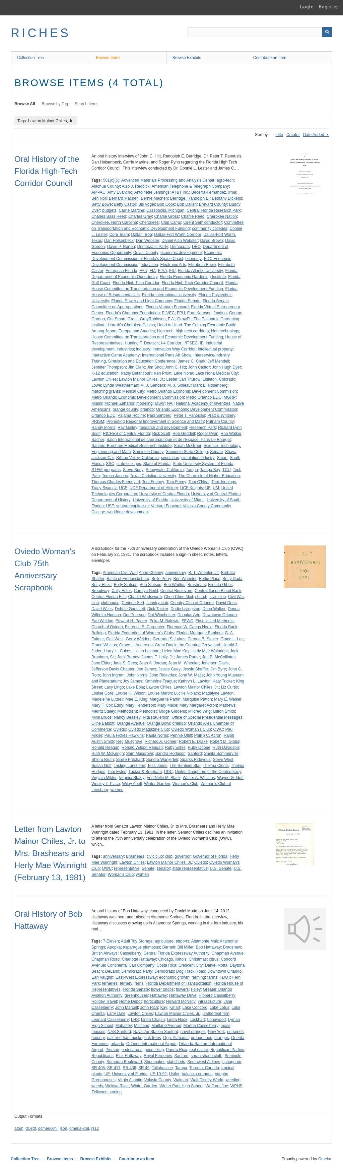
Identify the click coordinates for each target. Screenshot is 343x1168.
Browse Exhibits (187, 57)
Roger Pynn (207, 433)
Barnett (168, 947)
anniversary (175, 572)
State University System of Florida (203, 463)
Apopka (114, 947)
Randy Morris (103, 427)
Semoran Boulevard (124, 1061)
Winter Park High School (181, 1086)
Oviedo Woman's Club (191, 729)
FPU (181, 313)
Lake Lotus (219, 1007)
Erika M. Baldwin (164, 621)
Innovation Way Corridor (174, 349)
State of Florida (156, 463)
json (63, 1128)
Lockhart (197, 1019)
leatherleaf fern (216, 1013)
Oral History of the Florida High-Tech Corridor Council (46, 171)
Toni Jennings (223, 481)
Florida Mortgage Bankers (200, 633)
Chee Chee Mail (178, 596)
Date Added (314, 134)
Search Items (86, 104)
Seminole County (148, 451)
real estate (198, 1049)
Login (307, 6)
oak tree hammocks (124, 1037)
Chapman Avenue (228, 953)
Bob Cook (166, 204)
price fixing (154, 1049)
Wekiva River (117, 1086)
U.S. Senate (221, 868)
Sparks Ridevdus (195, 759)
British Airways (104, 953)
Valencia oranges (197, 1074)
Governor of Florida (210, 856)
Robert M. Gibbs (224, 741)
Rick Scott (161, 433)
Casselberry (130, 953)
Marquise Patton (197, 699)
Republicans (102, 1055)
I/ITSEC (191, 343)
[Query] (260, 32)
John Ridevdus (162, 675)
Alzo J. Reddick (136, 186)
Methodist (148, 711)
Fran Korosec (199, 313)
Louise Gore (102, 693)
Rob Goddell (184, 433)
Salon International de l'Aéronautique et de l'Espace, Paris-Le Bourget (169, 439)
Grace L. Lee (232, 639)
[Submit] (327, 32)
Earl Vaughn (102, 977)
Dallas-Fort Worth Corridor (177, 234)
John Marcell (126, 1007)
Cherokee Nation (222, 216)
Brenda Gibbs (220, 584)
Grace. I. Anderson (136, 645)
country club (157, 602)
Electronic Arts (173, 264)
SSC (110, 463)
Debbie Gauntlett (130, 608)
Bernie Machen (154, 198)
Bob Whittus (174, 584)
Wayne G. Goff (230, 777)
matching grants (105, 391)
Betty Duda (232, 578)
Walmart (181, 1080)
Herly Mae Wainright (210, 651)
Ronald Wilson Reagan (142, 747)
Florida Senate (187, 301)
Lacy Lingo (114, 687)
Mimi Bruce (101, 717)
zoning (116, 1092)
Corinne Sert (133, 602)
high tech (165, 331)
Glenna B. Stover (203, 639)
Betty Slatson (126, 584)
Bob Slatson (150, 584)
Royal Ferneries (158, 1055)
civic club (217, 596)
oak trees (152, 1037)
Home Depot (130, 1001)
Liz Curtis (229, 687)
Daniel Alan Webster (179, 240)
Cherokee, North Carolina (114, 222)
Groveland (211, 645)
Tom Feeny (176, 481)
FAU (143, 270)
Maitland (141, 1025)
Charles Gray (140, 216)
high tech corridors (192, 331)
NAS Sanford (119, 1031)
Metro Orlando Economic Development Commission (137, 397)
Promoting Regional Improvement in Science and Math (155, 421)
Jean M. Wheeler (183, 663)
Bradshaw (232, 947)
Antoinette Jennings (151, 192)
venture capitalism (132, 506)
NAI (170, 403)
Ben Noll (99, 198)
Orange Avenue (130, 723)
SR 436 (129, 1067)
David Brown (211, 240)
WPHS (236, 1086)
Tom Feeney (153, 481)
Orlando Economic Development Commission (196, 409)
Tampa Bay (210, 469)
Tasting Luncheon (129, 765)
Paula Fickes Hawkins (124, 735)
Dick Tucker (157, 608)
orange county (125, 409)
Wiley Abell (132, 783)
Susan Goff (101, 765)
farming (198, 977)
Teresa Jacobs (115, 475)
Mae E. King (136, 699)
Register (328, 6)
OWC (218, 729)
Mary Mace (167, 705)
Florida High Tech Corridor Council (192, 282)
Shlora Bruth (102, 759)
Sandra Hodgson (170, 753)
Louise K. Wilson (130, 693)
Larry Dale (116, 1013)
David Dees (226, 602)
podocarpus (131, 1049)
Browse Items (108, 57)
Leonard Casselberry (110, 1019)
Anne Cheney (151, 572)
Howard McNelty (181, 1001)
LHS (135, 1019)
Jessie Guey (169, 669)
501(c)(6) (111, 180)
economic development (181, 252)
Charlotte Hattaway (139, 959)
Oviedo (119, 729)
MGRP (230, 397)
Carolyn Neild (146, 590)
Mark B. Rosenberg (210, 385)
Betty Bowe (101, 204)
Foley (196, 989)
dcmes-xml (48, 1128)
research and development (163, 427)
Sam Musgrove (139, 753)
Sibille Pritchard (130, 759)
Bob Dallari (187, 204)
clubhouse (110, 602)
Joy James (132, 681)
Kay (163, 1007)
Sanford (195, 753)
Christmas (198, 959)
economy (193, 258)
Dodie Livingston (185, 608)
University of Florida (150, 500)
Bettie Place (209, 578)
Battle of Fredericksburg (128, 578)
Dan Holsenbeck (119, 240)
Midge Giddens (172, 711)
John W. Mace (191, 675)
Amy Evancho (120, 192)
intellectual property (215, 349)
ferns (139, 983)
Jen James (146, 669)
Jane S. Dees (125, 663)
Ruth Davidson (226, 747)
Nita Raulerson (156, 717)
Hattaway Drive (182, 995)
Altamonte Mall (204, 941)
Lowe (96, 385)
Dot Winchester (161, 614)
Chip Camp (171, 222)
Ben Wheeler (185, 578)
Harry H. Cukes (117, 651)
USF (110, 506)
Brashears (197, 584)
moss (225, 1025)
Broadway (100, 590)
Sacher (97, 439)
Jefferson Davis (214, 663)
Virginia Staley (132, 777)
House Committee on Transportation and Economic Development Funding (157, 337)
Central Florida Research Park (214, 210)
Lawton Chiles (104, 379)
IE (202, 343)
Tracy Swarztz (104, 487)
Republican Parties (227, 1049)
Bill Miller (186, 947)
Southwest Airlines (203, 1061)
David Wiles (102, 608)
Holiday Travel (104, 1001)
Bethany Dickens (227, 198)
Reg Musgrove (129, 741)
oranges (221, 1037)
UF (208, 487)
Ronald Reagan (105, 747)
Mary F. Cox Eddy (107, 705)
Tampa (192, 469)
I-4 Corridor (171, 343)
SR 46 (143, 1067)
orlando (147, 409)
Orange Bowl (158, 723)
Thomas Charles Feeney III (115, 481)
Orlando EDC (103, 415)
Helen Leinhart (146, 651)
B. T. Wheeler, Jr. (204, 572)
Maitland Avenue (166, 1025)
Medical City (133, 391)
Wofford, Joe (217, 1086)
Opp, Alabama (176, 1037)
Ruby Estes (175, 747)
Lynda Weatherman (120, 385)
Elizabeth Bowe (202, 264)
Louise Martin (160, 693)
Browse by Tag (55, 104)
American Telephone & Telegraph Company (190, 186)
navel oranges (192, 1031)
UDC (168, 771)
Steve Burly (133, 469)
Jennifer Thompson (108, 367)
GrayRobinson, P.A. (157, 319)
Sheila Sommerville (221, 753)
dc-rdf (30, 1128)
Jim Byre (218, 669)
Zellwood (99, 1092)
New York (216, 1031)
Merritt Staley (103, 711)
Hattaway (158, 995)
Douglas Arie (189, 614)
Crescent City (191, 965)
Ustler (174, 1074)
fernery (126, 983)
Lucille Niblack (187, 693)
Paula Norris (157, 735)
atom (18, 1128)
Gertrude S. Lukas (169, 639)
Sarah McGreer (187, 445)
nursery (98, 1037)
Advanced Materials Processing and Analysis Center (167, 180)
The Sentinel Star (185, 765)
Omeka (324, 1159)
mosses (98, 1031)
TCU (226, 469)
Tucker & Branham (145, 771)
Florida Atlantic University (200, 270)
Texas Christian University (153, 475)
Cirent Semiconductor (202, 222)
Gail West (115, 639)
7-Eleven (111, 941)
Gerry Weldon (138, 639)
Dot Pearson (134, 614)
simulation (170, 457)
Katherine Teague (160, 681)
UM (216, 487)
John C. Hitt (175, 367)
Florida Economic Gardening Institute (193, 276)
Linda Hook (177, 1019)
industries (125, 349)
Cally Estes (122, 590)
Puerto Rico (176, 1049)
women (117, 789)
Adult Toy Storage (137, 941)
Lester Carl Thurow (183, 379)
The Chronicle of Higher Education (208, 475)
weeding (233, 1080)
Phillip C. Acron (207, 735)
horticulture (154, 1001)
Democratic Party (152, 246)
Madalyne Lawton (217, 693)
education (149, 264)
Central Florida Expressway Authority (176, 953)
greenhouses (136, 995)
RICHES (41, 33)
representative (126, 868)
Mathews (227, 705)
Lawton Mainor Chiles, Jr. (141, 379)
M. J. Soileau (179, 385)
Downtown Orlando (220, 614)
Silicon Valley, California (137, 457)
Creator (293, 134)
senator (163, 868)
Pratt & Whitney (221, 415)
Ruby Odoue (199, 747)
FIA (152, 270)
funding (219, 313)
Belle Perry (161, 578)
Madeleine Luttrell (107, 699)
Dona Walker (214, 608)
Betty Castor (125, 204)
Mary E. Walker (228, 699)
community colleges (209, 228)
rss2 (95, 1128)
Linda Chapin (153, 1019)
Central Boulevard (176, 590)
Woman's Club (185, 783)
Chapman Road (105, 959)
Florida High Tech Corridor (136, 282)
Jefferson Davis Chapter (113, 669)
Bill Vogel (146, 204)
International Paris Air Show (166, 355)
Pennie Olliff (181, 735)
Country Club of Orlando (192, 602)
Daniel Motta (216, 965)
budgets (109, 210)
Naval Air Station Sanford (155, 1031)
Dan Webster (147, 240)
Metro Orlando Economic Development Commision (191, 391)
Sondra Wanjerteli (162, 759)
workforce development (128, 512)
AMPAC (98, 192)
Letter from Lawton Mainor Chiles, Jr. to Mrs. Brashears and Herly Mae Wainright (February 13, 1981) (50, 853)
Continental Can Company (130, 965)
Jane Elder (101, 663)
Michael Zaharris (119, 403)
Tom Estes (117, 771)
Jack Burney (128, 657)
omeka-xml (79, 1128)
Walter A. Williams (199, 777)
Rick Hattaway (129, 1055)
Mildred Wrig (199, 711)
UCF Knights (191, 487)
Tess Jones (157, 765)
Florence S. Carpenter (144, 627)
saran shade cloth (206, 1055)
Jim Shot (155, 367)
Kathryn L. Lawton (194, 681)
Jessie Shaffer (195, 669)
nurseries (235, 1031)
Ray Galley (127, 427)
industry (143, 349)
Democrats (180, 246)
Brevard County (213, 204)
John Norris (137, 675)
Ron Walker (231, 433)
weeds (97, 1086)
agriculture (164, 941)
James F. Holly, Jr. (157, 657)
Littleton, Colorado (219, 379)
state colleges (129, 463)
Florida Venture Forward (167, 307)
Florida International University (169, 295)
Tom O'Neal (198, 481)
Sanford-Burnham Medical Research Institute (131, 445)
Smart (222, 457)
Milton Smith (224, 711)
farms (212, 977)
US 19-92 (158, 1074)
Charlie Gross (166, 216)
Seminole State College (187, 451)
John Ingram (113, 675)
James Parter (188, 657)
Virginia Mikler (104, 777)
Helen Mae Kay (175, 651)
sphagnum (231, 1061)
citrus (214, 959)
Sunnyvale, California (165, 469)
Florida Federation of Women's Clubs (141, 633)
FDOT (224, 977)
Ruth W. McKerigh (107, 753)
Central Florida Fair (108, 596)
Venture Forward (166, 506)
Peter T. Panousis (189, 415)
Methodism (127, 711)
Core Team (119, 234)
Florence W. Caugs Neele (190, 627)
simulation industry (197, 457)
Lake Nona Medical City (216, 373)
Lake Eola (135, 687)
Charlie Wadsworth (145, 596)
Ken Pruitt (163, 373)
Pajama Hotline (131, 415)
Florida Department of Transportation (178, 983)
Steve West (223, 759)
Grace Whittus (104, 645)
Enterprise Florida (121, 270)
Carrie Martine (131, 210)
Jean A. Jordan (152, 663)
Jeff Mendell (218, 361)
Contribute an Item (269, 57)
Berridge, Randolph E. (190, 198)
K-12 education (105, 373)
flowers (182, 989)
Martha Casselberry (200, 1025)
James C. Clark (191, 361)
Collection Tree (30, 57)
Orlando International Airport (151, 1043)
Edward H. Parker (131, 621)
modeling (144, 403)
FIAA (162, 270)
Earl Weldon (102, 621)
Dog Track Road (190, 971)
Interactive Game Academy (115, 355)
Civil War (236, 596)
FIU (172, 270)
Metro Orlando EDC (203, 397)
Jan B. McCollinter (218, 657)
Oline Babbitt (103, 723)
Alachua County (105, 186)
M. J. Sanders (152, 385)
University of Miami (187, 500)
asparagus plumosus (141, 947)
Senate (216, 451)
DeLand (112, 971)
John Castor (199, 367)
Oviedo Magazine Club (148, 729)
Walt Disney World (207, 1080)
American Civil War (120, 572)
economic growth (174, 977)
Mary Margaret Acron (198, 705)
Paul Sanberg (159, 415)
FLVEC (168, 313)
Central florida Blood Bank (218, 590)
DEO (196, 246)
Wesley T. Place (105, 783)
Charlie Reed (192, 216)
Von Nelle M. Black (164, 777)
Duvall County (145, 252)
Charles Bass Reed (108, 216)
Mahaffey (123, 1025)
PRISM (97, 421)
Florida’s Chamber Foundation (133, 313)
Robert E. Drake (193, 741)
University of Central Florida (164, 494)
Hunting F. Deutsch (141, 343)
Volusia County (157, 1080)
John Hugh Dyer (226, 367)
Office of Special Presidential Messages (207, 717)
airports (182, 941)
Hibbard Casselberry (217, 995)
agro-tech (225, 180)
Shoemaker (154, 1061)
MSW (159, 403)
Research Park (202, 427)
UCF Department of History (154, 487)
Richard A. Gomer (161, 741)
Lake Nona (183, 373)
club (95, 602)
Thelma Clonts (215, 765)
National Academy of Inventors (203, 403)
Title (279, 134)
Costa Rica (167, 965)
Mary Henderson (140, 705)
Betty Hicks (101, 584)
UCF (123, 487)
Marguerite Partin (164, 699)
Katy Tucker (223, 681)
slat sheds (176, 1061)
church (201, 596)
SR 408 (98, 1067)
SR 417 (114, 1067)
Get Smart (116, 319)
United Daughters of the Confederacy (208, 771)
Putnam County (220, 421)
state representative (190, 868)
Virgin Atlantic (130, 1080)
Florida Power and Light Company (141, 301)
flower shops (162, 989)
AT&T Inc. (180, 192)
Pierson (112, 1049)
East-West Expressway (136, 977)
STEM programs (106, 469)
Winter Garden (157, 783)
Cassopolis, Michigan (165, 210)
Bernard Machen (124, 198)
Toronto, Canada (204, 1067)
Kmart (174, 1007)
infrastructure (209, 1001)
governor (183, 856)
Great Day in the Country (177, 645)
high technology (225, 331)
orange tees (201, 1037)
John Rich (149, 1007)
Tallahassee (162, 1067)
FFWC (187, 621)
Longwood (216, 1019)
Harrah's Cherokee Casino (131, 325)
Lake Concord (195, 1007)
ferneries (110, 983)
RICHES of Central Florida (126, 433)
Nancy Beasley (127, 717)
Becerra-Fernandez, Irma (213, 192)
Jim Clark (136, 367)
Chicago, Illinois (172, 959)
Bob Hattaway (208, 947)
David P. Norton (121, 246)
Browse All (24, 104)
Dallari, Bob (141, 234)
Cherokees (149, 222)
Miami (96, 403)
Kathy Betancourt (136, 373)
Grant (133, 319)
